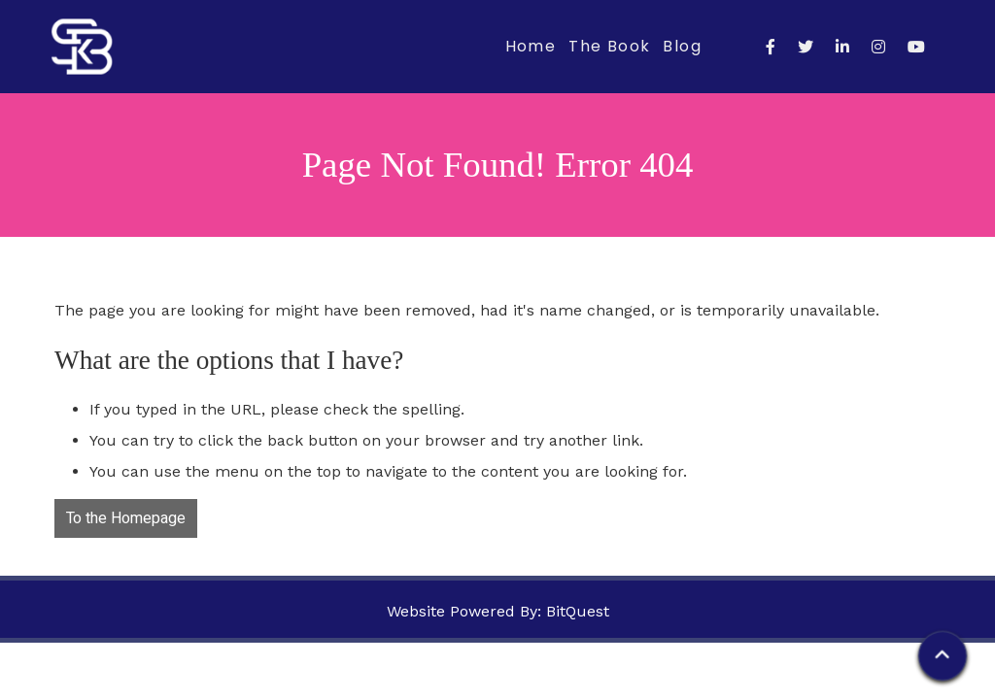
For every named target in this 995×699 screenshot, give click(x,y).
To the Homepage (126, 518)
